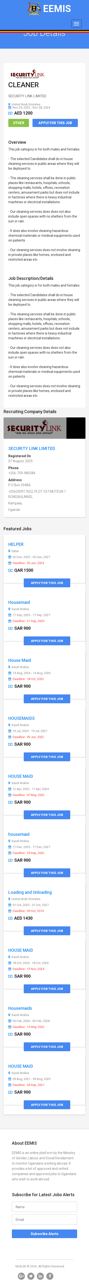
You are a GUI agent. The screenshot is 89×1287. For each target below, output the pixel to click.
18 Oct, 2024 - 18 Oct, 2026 (28, 963)
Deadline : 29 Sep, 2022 (26, 853)
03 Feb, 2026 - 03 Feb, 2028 (29, 1021)
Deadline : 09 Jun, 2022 (26, 737)
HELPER (15, 544)
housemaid (18, 834)
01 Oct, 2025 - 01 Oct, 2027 (28, 905)
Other (18, 123)
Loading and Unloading (30, 892)
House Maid (19, 660)
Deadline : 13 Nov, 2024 (26, 969)
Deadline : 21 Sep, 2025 (26, 621)
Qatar (13, 551)
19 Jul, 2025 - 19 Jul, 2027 (27, 731)
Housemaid (19, 602)
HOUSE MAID (20, 776)
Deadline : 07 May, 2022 (26, 795)
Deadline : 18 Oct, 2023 (26, 679)
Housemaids (20, 1008)
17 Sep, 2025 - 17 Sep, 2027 (29, 615)
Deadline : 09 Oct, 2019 (26, 911)
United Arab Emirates (24, 104)
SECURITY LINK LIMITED (31, 448)
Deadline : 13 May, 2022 (26, 1027)
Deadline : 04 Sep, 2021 (26, 1085)
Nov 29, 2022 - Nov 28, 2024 (29, 107)
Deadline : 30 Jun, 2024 (26, 563)
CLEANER (23, 85)
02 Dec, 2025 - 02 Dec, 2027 (29, 557)
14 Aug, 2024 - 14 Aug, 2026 (29, 673)
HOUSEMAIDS (21, 718)
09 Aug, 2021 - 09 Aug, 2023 (29, 1079)
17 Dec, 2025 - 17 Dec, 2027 (29, 847)
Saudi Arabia (18, 609)
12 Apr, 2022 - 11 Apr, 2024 (28, 789)
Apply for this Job (55, 123)
